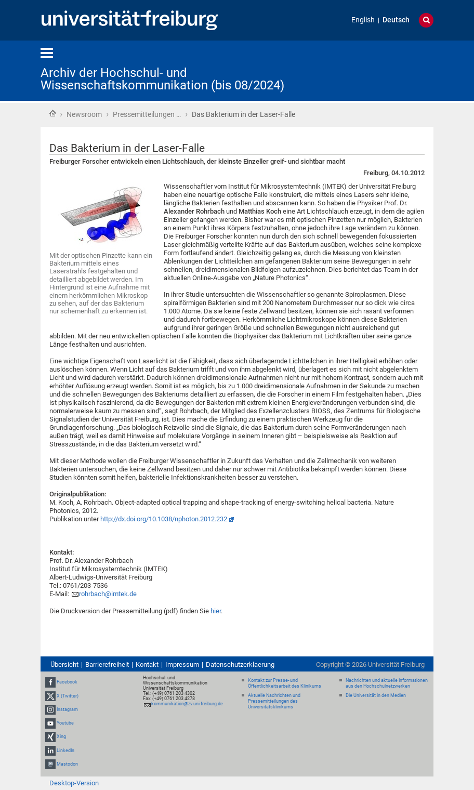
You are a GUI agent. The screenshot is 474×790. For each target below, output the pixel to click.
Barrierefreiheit (107, 664)
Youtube (65, 723)
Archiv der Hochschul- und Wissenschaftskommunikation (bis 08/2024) (162, 79)
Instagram (67, 709)
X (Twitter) (67, 696)
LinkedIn (65, 750)
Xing (61, 736)
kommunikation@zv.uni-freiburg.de (187, 703)
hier (215, 611)
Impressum (182, 664)
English (363, 20)
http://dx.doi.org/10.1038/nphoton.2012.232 (163, 519)
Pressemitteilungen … (147, 114)
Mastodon (67, 764)
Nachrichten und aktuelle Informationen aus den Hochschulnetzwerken (387, 683)
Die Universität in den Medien (376, 695)
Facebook (67, 682)
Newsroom (84, 114)
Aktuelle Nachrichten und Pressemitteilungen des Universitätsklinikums (274, 701)
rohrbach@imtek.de (108, 594)
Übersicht (64, 664)
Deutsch (396, 20)
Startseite (52, 113)
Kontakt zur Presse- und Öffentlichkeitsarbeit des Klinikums (284, 683)
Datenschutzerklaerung (240, 664)
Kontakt (147, 664)
